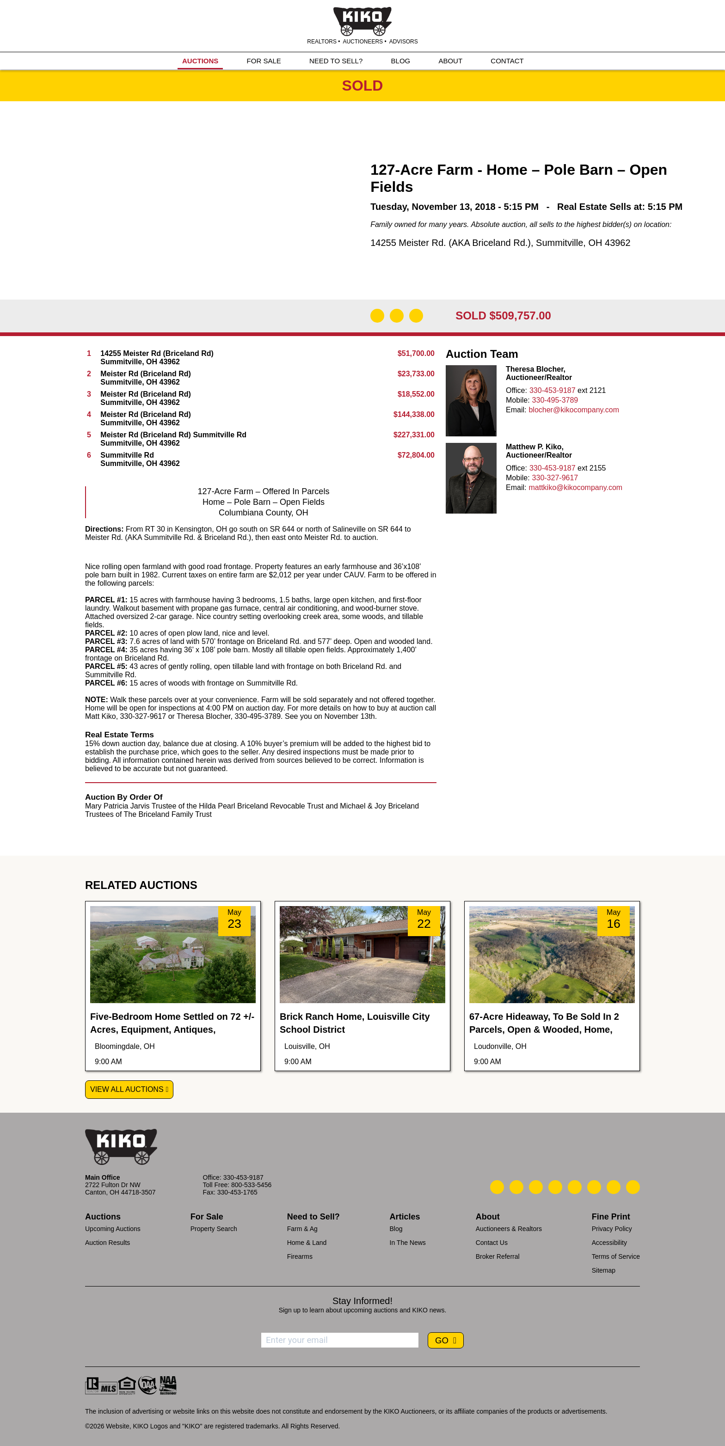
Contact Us (492, 1242)
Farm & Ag (302, 1228)
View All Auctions (127, 1089)
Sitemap (603, 1270)
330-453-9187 (552, 390)
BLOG (401, 61)
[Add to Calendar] (416, 316)
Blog (396, 1228)
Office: (516, 390)
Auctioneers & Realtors (509, 1228)
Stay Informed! (362, 1301)
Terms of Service (616, 1256)
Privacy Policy (612, 1228)
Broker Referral (498, 1256)
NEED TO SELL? (335, 61)
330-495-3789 (555, 400)
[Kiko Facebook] (555, 1187)
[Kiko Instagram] (633, 1187)
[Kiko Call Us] (497, 1187)
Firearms (300, 1256)
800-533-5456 (251, 1185)
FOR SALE (264, 61)
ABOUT (450, 61)
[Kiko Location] (536, 1187)
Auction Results (107, 1242)
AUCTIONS (200, 61)
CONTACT (507, 61)
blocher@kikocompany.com (573, 410)
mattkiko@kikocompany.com (575, 487)
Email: (516, 410)
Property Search (213, 1228)
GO (443, 1340)
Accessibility (609, 1242)
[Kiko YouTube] (614, 1187)
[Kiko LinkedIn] (575, 1187)
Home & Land (307, 1242)
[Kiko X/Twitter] (594, 1187)
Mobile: (518, 400)
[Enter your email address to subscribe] (339, 1340)
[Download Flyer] (377, 316)
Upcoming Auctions (113, 1228)
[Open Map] (397, 316)
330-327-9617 (555, 478)
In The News (408, 1242)
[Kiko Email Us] (516, 1187)
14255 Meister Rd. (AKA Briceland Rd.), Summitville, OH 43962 (500, 243)
